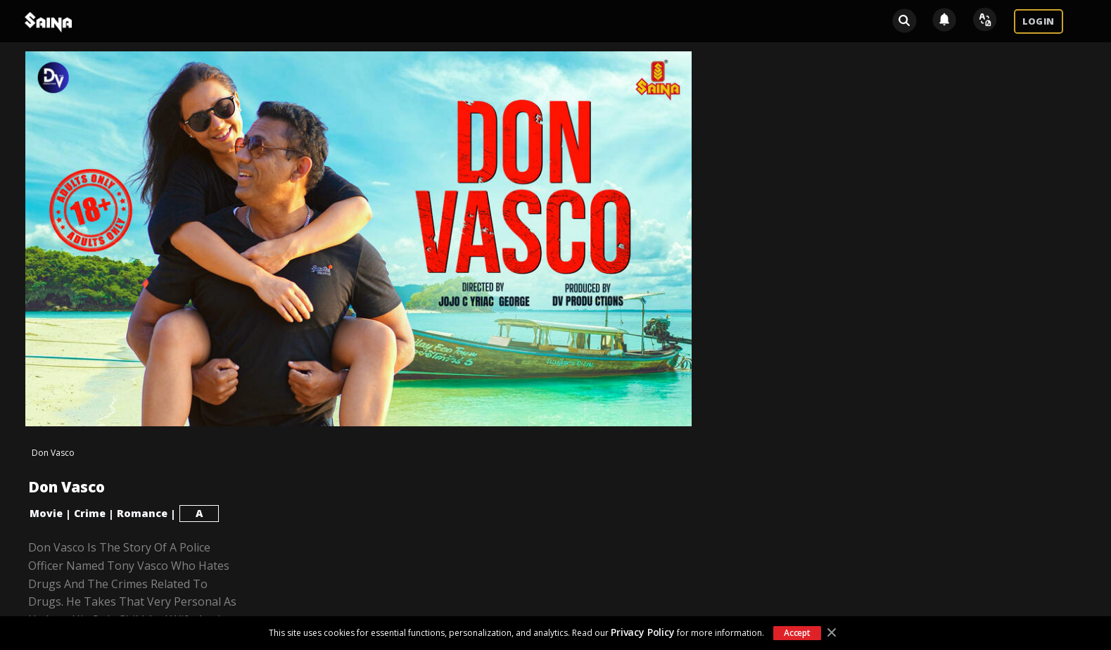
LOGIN (1038, 21)
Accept (797, 633)
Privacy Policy (643, 632)
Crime (90, 513)
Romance (142, 513)
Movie (46, 513)
